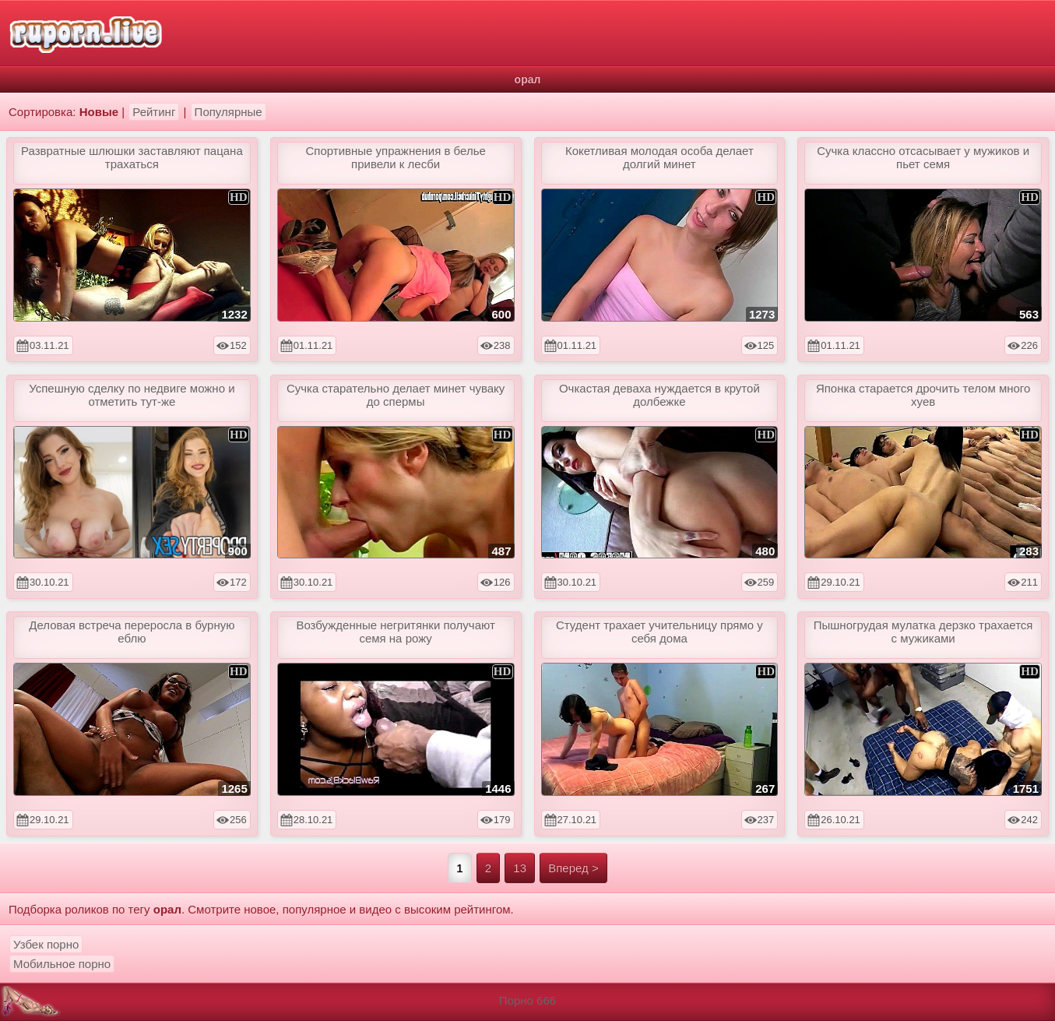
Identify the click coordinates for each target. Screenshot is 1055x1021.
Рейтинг (153, 111)
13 (519, 868)
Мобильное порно (62, 963)
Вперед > (573, 868)
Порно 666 (527, 1000)
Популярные (228, 111)
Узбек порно (46, 944)
